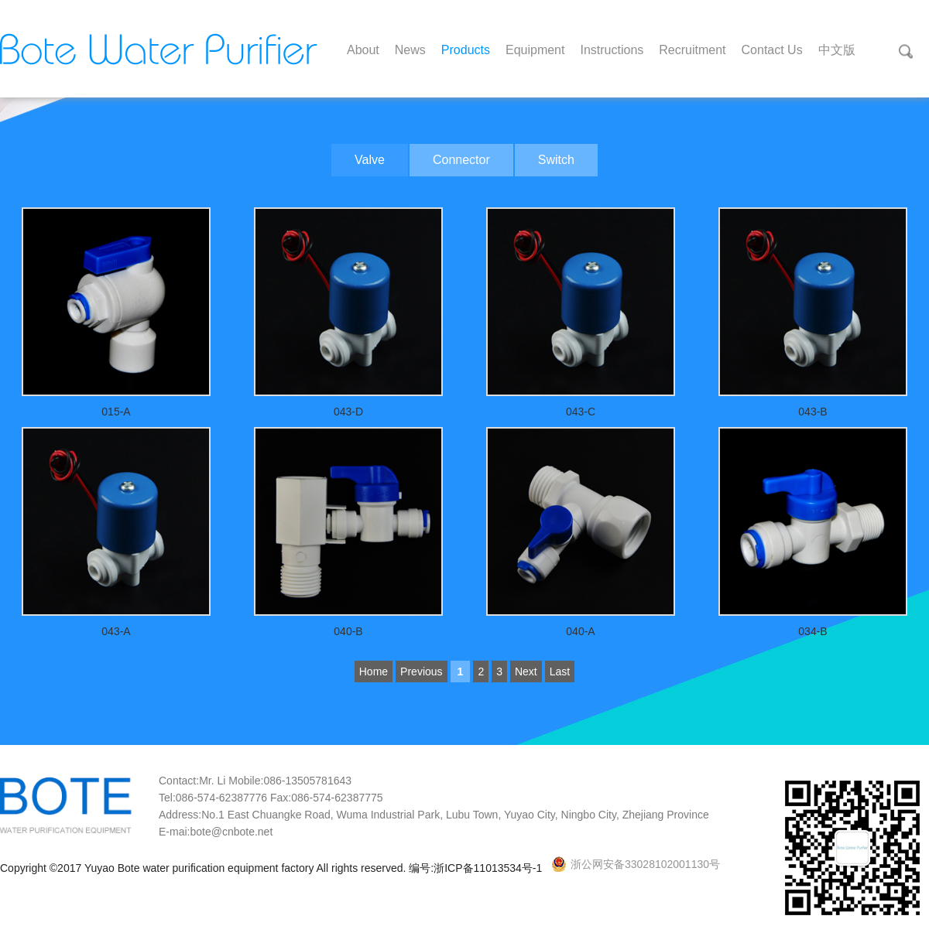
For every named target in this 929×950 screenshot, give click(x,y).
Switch (556, 159)
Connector (461, 159)
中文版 (836, 49)
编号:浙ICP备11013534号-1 (477, 868)
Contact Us (772, 49)
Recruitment (692, 49)
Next (526, 671)
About (363, 49)
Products (465, 49)
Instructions (611, 49)
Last (560, 671)
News (410, 49)
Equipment (535, 49)
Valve (370, 159)
